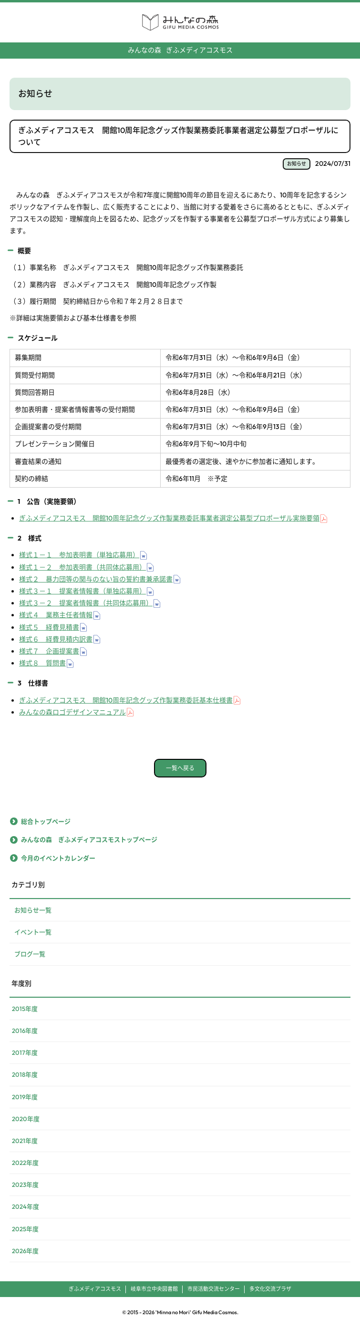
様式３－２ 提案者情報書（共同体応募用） (86, 603)
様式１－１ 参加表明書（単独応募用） (79, 555)
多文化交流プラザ (270, 1289)
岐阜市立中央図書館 (154, 1289)
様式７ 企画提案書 (49, 651)
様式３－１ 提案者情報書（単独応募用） (82, 591)
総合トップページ (46, 821)
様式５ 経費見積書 (49, 627)
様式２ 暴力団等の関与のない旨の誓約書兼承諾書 (96, 579)
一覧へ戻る (180, 768)
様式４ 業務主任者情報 (56, 615)
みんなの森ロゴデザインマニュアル (72, 712)
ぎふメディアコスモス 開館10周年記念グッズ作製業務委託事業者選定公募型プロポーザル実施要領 (169, 518)
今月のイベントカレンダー (58, 858)
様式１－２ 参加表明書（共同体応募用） (82, 567)
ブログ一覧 (29, 954)
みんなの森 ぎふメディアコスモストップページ (89, 839)
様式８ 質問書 (42, 663)
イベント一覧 (32, 932)
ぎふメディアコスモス (180, 50)
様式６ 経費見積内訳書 (56, 639)
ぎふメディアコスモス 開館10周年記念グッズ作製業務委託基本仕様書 (126, 700)
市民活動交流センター (213, 1289)
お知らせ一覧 (32, 910)
